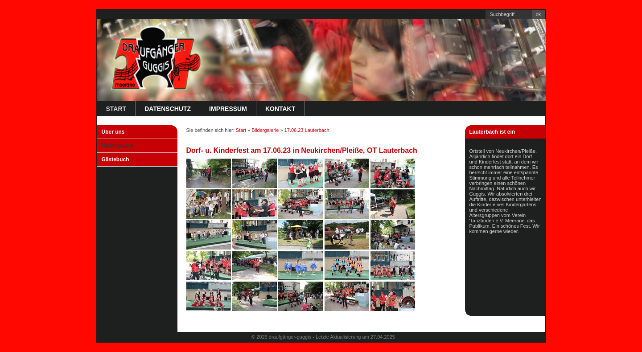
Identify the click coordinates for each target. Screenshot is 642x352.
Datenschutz (167, 108)
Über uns (113, 132)
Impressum (469, 13)
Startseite (418, 13)
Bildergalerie (118, 146)
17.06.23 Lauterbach (306, 130)
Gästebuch (115, 159)
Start (116, 108)
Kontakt (442, 13)
